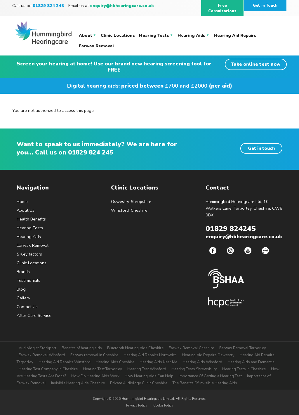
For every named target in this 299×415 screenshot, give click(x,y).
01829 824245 (231, 229)
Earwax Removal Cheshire (191, 348)
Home (22, 201)
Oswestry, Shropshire (131, 201)
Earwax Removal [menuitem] (96, 46)
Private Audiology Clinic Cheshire (138, 383)
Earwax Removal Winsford (42, 355)
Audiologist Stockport (37, 348)
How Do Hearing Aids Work (95, 376)
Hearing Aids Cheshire (115, 362)
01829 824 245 (90, 152)
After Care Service (34, 315)
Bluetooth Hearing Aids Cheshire (135, 348)
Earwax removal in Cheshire (94, 355)
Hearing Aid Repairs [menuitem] (235, 35)
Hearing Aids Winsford (202, 362)
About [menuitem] (87, 36)
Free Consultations (222, 8)
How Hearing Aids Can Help (149, 376)
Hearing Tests (30, 228)
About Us (25, 210)
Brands (23, 272)
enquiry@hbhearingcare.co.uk (122, 5)
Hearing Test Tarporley (102, 369)
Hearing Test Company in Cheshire (48, 369)
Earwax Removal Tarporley (242, 348)
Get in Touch (265, 5)
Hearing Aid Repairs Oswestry (208, 355)
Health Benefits (31, 219)
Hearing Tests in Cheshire (244, 369)
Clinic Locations (31, 263)
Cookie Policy (163, 405)
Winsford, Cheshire (129, 210)
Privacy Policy (136, 405)
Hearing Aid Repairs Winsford (65, 362)
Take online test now (256, 64)
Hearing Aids (29, 236)
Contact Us (27, 307)
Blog (21, 289)
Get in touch (261, 148)
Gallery (23, 298)
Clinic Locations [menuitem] (118, 35)
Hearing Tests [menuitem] (156, 36)
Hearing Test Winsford (146, 369)
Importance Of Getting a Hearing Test (210, 376)
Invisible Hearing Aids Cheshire (78, 383)
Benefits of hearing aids (82, 348)
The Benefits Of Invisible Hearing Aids (205, 383)
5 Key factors (29, 254)
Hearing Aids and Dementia (250, 362)
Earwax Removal (32, 245)
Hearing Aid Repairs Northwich (150, 355)
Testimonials (28, 280)
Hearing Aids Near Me (158, 362)
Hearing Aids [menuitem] (193, 36)
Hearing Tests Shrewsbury (194, 369)
